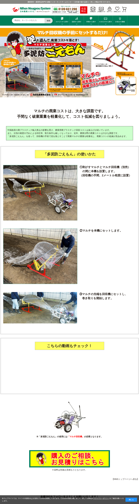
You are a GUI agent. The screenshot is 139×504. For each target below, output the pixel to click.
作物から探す (91, 19)
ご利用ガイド (101, 9)
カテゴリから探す (62, 19)
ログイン (109, 9)
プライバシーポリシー (101, 498)
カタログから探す (105, 19)
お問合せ (93, 9)
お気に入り (117, 9)
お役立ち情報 (120, 19)
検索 (48, 20)
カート (124, 9)
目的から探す (76, 19)
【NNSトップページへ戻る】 (125, 479)
